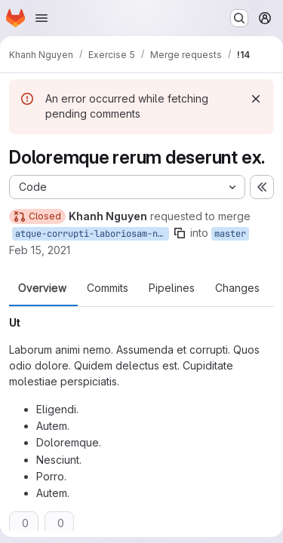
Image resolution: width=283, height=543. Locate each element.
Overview (42, 288)
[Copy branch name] (180, 233)
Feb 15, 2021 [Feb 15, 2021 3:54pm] (39, 250)
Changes (237, 288)
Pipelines (172, 288)
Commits (107, 288)
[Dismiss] (256, 99)
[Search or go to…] (239, 18)
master (230, 234)
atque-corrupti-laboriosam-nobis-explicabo (92, 234)
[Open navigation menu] (41, 18)
